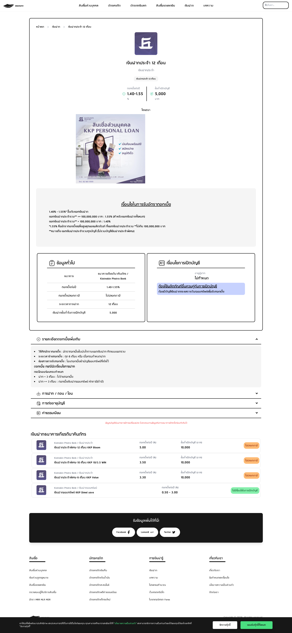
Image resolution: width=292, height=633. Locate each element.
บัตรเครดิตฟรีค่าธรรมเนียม (103, 592)
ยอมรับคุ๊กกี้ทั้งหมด (256, 625)
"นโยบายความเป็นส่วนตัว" (125, 623)
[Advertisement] (181, 142)
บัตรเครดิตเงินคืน (98, 570)
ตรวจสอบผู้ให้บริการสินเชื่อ (42, 592)
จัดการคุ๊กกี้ (225, 625)
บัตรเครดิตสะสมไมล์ (99, 585)
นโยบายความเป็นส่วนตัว (221, 585)
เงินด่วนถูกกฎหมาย (38, 578)
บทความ (208, 5)
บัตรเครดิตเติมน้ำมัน (99, 578)
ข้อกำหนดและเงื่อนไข (219, 578)
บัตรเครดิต (114, 5)
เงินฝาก (189, 5)
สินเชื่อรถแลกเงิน (165, 5)
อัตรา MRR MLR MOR (39, 600)
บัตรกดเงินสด (138, 5)
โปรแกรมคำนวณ (157, 585)
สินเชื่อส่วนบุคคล (88, 5)
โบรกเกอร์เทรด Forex (159, 600)
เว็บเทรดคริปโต (156, 592)
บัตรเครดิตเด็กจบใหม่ (99, 600)
